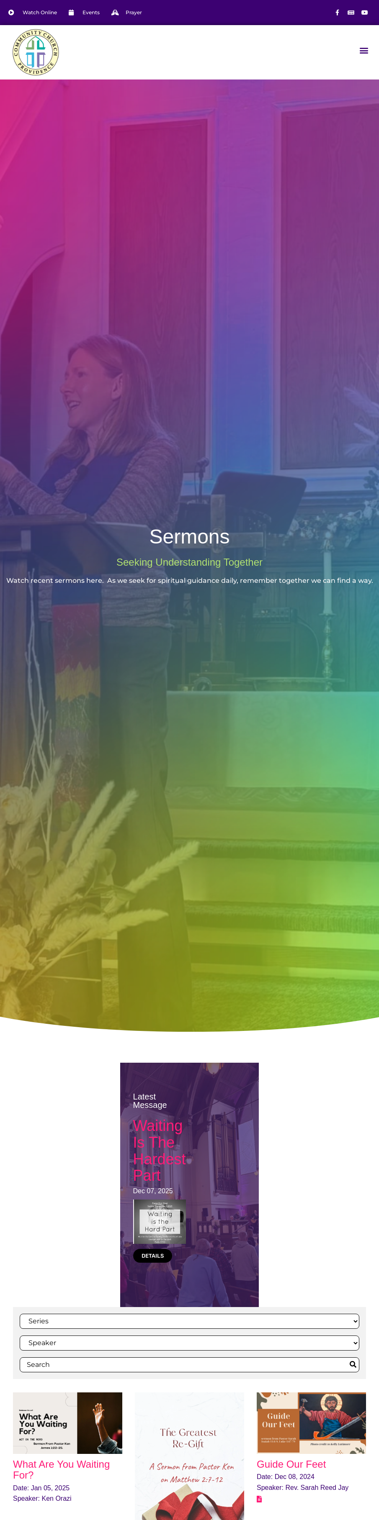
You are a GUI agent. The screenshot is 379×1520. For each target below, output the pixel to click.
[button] (364, 50)
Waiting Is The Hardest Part (159, 1150)
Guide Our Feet (291, 1464)
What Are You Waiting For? (61, 1469)
